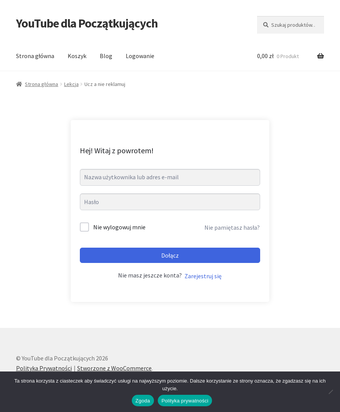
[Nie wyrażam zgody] (330, 392)
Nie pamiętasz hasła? (232, 227)
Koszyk (77, 56)
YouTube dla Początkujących (87, 23)
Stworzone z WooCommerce (114, 368)
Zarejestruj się (203, 276)
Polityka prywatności (185, 401)
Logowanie (140, 56)
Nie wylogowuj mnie (119, 227)
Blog (106, 56)
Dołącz (170, 255)
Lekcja (71, 84)
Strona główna (35, 56)
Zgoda (143, 401)
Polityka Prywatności (44, 368)
